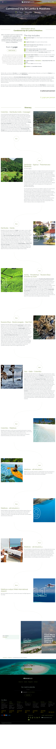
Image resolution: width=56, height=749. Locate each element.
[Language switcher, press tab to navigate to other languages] (6, 2)
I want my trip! (28, 669)
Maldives (10, 657)
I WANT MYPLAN (11, 50)
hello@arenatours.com (47, 717)
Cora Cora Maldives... (27, 641)
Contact (35, 681)
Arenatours (5, 657)
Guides (25, 681)
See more (31, 649)
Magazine (30, 681)
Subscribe (28, 695)
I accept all (29, 692)
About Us (21, 681)
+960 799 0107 (51, 712)
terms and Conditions (31, 692)
